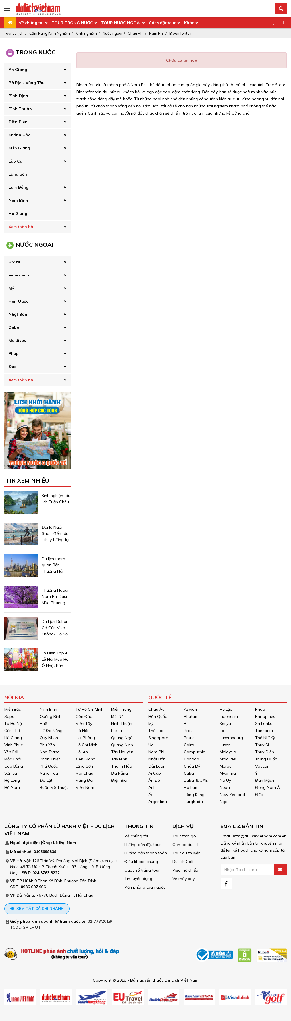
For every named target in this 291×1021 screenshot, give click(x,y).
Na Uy (225, 780)
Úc (150, 744)
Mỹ (11, 288)
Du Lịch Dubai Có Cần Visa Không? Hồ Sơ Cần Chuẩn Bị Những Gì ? (55, 634)
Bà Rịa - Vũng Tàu (27, 82)
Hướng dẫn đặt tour (142, 844)
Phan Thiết (50, 759)
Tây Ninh (119, 759)
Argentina (157, 801)
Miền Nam (85, 787)
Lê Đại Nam (64, 842)
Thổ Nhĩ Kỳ (265, 737)
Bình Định (18, 95)
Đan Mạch (264, 780)
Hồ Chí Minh (86, 744)
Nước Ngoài (34, 244)
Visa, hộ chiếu (185, 870)
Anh (152, 787)
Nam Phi (156, 33)
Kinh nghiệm (86, 33)
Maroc (225, 766)
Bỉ (185, 723)
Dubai (14, 327)
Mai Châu (84, 773)
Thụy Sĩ (262, 744)
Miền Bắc (12, 709)
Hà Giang (18, 213)
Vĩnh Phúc (13, 744)
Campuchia (194, 751)
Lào (223, 730)
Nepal (225, 787)
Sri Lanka (264, 723)
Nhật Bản (18, 314)
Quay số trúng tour (142, 870)
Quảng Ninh (122, 744)
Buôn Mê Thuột (54, 787)
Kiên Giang (19, 148)
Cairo (189, 744)
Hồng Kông (194, 794)
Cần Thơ (12, 730)
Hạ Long (12, 780)
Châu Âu (156, 709)
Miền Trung (121, 709)
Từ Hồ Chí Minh (89, 709)
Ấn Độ (154, 780)
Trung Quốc (266, 759)
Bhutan (190, 716)
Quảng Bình (50, 716)
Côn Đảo (84, 716)
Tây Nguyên (122, 751)
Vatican (262, 766)
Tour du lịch (14, 33)
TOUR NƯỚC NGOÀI (121, 22)
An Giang (18, 69)
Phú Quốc (49, 766)
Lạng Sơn (18, 174)
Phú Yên (47, 744)
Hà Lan (190, 787)
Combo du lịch (185, 844)
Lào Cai (16, 161)
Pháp (14, 353)
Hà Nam (12, 787)
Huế (43, 723)
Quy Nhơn (49, 737)
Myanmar (228, 773)
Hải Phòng (85, 737)
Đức (12, 366)
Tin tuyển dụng (138, 878)
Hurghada (193, 801)
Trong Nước (35, 52)
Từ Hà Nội (13, 723)
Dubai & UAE (196, 780)
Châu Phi (136, 33)
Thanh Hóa (121, 766)
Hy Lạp (226, 709)
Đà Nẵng (119, 773)
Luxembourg (231, 737)
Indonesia (229, 716)
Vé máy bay (183, 878)
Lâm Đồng (18, 187)
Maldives (17, 340)
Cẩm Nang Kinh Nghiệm (49, 33)
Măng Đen (85, 780)
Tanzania (264, 730)
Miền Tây (84, 723)
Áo (151, 794)
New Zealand (232, 794)
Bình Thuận (20, 108)
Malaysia (228, 751)
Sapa (9, 716)
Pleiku (116, 730)
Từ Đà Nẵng (51, 730)
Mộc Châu (13, 759)
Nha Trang (50, 751)
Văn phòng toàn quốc (144, 887)
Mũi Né (117, 716)
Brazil (14, 262)
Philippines (265, 716)
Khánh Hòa (20, 135)
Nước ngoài (112, 33)
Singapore (158, 737)
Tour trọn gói (184, 836)
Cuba (189, 773)
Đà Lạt (46, 780)
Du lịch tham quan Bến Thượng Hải (53, 565)
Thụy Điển (264, 751)
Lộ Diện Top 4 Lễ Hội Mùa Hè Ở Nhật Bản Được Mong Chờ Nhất (55, 665)
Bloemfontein (181, 33)
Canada (191, 759)
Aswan (190, 709)
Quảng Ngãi (122, 737)
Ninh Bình (18, 200)
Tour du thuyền (186, 853)
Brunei (190, 737)
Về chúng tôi (31, 22)
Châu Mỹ (192, 766)
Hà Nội (82, 730)
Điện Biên (18, 121)
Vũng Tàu (49, 773)
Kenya (225, 723)
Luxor (225, 744)
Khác (189, 22)
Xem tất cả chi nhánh (37, 908)
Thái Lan (156, 730)
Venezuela (19, 275)
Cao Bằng (13, 766)
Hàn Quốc (18, 301)
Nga (224, 801)
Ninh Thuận (121, 723)
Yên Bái (11, 751)
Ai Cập (154, 773)
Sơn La (10, 773)
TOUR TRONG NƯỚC (72, 22)
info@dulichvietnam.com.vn (260, 836)
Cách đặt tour (162, 22)
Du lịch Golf (183, 861)
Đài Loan (156, 766)
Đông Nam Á (267, 787)
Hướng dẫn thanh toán (145, 853)
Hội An (82, 751)
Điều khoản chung (141, 861)
